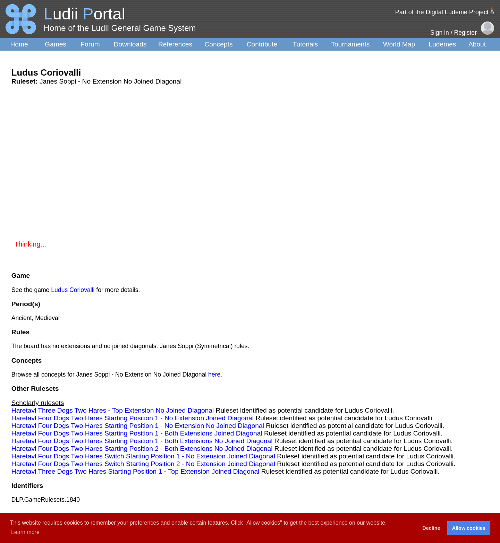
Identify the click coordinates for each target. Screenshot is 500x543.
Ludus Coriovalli (72, 289)
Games (55, 44)
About (477, 44)
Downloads (130, 44)
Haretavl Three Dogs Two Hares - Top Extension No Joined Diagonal (112, 410)
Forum (90, 44)
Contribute (262, 44)
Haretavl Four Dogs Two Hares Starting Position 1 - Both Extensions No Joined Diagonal (142, 441)
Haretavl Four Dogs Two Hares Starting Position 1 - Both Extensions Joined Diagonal (136, 433)
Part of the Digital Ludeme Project (442, 12)
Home (19, 44)
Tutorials (305, 44)
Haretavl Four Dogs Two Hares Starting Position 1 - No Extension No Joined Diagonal (137, 425)
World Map (399, 44)
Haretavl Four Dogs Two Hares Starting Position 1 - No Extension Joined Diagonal (132, 418)
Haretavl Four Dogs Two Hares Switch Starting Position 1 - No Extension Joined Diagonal (143, 456)
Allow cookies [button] (468, 528)
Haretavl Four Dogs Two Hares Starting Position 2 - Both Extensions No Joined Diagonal (142, 448)
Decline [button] (431, 528)
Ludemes (442, 44)
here (214, 374)
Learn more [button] (25, 532)
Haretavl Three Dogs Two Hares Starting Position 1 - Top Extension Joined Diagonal (135, 471)
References (175, 44)
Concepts (218, 44)
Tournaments (350, 44)
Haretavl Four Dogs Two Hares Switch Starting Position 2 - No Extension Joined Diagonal (143, 463)
